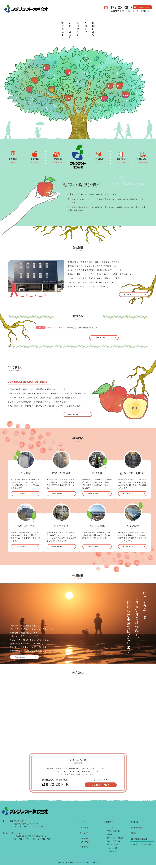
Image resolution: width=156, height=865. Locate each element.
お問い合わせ (144, 7)
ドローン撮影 (112, 848)
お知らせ (135, 821)
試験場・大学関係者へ (141, 844)
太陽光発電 (111, 851)
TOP (82, 821)
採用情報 (84, 846)
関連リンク (136, 833)
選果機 (110, 834)
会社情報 (84, 833)
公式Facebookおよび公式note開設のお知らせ (78, 327)
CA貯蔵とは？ (86, 827)
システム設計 (112, 844)
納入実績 (85, 842)
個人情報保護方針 (139, 838)
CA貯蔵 (110, 827)
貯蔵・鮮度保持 (113, 831)
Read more (129, 294)
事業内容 (109, 821)
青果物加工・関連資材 (116, 837)
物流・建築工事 (113, 841)
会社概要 (85, 838)
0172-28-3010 (120, 7)
